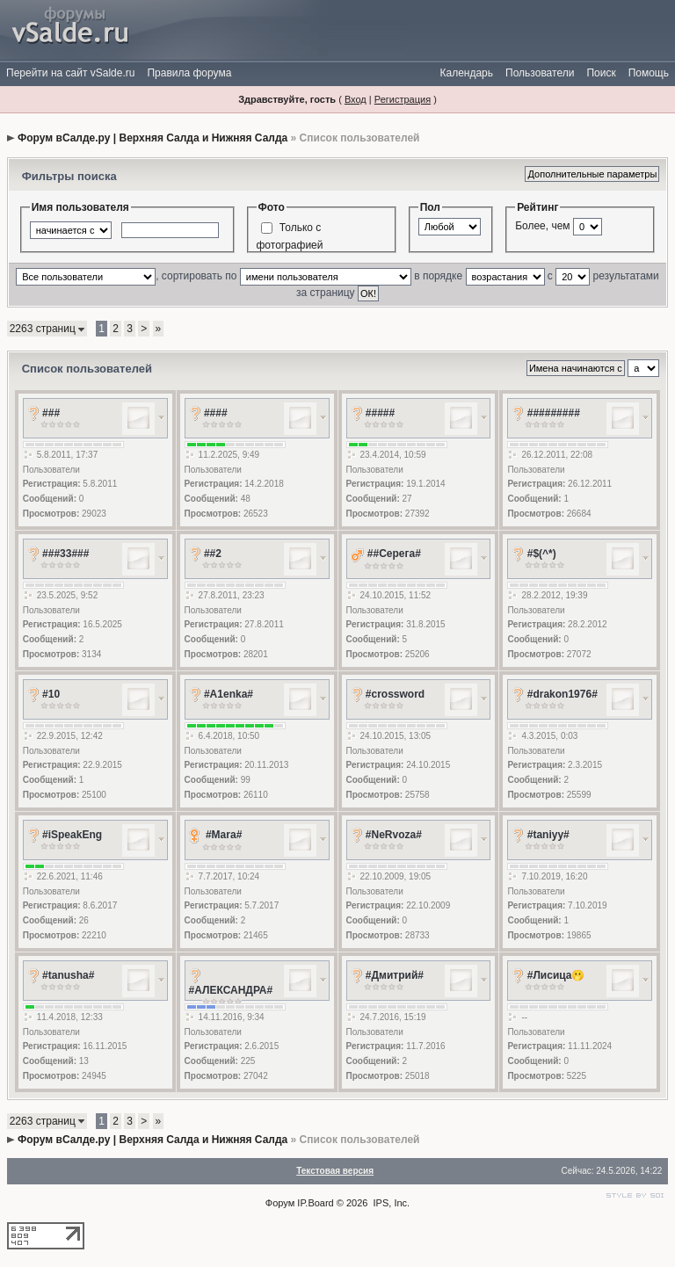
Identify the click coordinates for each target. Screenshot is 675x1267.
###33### (65, 553)
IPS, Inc (391, 1203)
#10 (51, 694)
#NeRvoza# (394, 835)
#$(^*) (541, 553)
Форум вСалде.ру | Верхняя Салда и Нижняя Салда (152, 138)
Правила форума (189, 73)
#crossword (395, 694)
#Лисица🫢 (556, 975)
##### (380, 413)
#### (216, 413)
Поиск (600, 73)
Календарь (466, 73)
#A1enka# (228, 694)
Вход (356, 99)
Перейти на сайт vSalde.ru (70, 73)
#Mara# (224, 835)
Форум (279, 1203)
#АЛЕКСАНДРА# (231, 990)
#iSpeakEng (72, 835)
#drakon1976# (562, 694)
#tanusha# (68, 975)
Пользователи (539, 73)
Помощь (648, 73)
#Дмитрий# (395, 975)
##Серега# (394, 553)
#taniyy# (548, 835)
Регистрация (402, 99)
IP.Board (315, 1203)
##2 (212, 553)
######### (553, 413)
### (51, 413)
